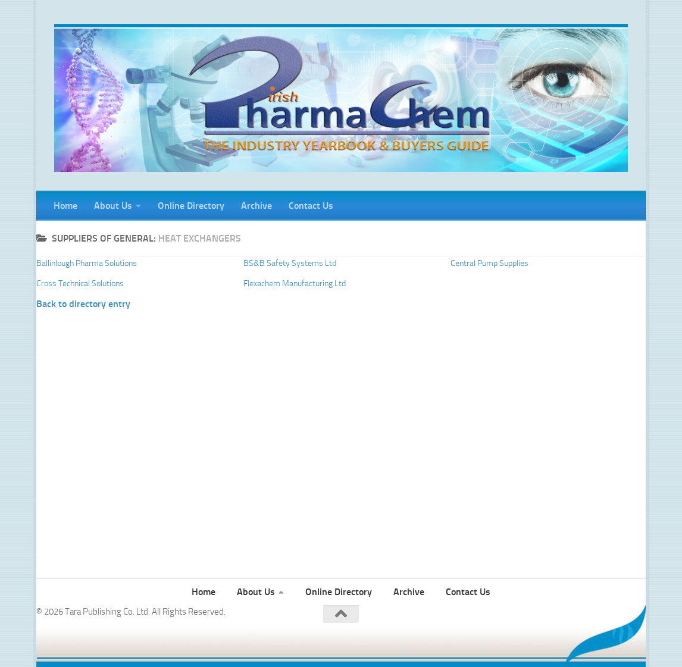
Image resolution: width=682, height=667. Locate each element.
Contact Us (311, 205)
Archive (256, 205)
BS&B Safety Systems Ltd (289, 263)
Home (65, 205)
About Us (113, 205)
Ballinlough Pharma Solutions (86, 263)
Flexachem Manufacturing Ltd (294, 283)
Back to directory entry (83, 303)
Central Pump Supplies (489, 263)
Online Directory (191, 205)
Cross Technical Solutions (80, 283)
